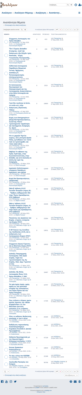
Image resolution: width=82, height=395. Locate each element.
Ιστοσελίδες (15, 322)
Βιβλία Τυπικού (20, 200)
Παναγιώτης (15, 42)
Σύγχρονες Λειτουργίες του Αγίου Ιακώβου (19, 40)
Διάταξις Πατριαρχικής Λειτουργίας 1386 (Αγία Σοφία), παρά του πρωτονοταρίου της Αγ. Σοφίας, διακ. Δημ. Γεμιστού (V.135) (20, 259)
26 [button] (75, 30)
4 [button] (67, 30)
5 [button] (70, 30)
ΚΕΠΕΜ (14, 320)
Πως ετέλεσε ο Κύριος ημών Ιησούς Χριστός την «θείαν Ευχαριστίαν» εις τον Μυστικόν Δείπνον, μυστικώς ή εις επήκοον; (20, 304)
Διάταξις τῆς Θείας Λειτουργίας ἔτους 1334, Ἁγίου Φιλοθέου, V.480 (18, 274)
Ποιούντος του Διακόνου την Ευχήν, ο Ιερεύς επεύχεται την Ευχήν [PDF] (20, 220)
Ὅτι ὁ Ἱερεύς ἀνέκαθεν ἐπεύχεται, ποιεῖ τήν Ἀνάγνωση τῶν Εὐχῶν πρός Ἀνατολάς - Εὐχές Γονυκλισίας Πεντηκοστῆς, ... (20, 53)
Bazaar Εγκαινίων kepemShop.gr (16, 348)
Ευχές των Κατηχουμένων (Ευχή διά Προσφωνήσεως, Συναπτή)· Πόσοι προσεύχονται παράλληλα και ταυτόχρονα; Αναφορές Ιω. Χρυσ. (20, 123)
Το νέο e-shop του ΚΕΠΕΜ (19, 356)
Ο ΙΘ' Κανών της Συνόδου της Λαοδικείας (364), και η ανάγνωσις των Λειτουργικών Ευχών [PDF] (19, 233)
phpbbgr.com (48, 390)
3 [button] (65, 30)
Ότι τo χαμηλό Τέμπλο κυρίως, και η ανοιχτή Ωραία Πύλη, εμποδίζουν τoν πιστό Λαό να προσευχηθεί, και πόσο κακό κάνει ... (20, 140)
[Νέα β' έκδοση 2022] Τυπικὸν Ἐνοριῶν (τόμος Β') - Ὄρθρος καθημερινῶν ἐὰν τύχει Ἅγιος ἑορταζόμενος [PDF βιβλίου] (20, 192)
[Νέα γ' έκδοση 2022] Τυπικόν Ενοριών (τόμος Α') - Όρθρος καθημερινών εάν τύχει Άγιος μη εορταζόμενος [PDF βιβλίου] (20, 207)
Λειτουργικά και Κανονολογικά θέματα (17, 44)
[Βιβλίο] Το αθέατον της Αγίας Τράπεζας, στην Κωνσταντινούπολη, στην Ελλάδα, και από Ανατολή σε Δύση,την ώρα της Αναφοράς (20, 157)
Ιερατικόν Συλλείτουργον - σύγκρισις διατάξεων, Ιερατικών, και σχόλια (19, 170)
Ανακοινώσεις (15, 334)
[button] (56, 29)
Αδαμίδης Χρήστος (17, 365)
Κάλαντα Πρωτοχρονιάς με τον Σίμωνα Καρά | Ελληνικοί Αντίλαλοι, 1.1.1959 (20, 339)
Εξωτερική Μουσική (17, 344)
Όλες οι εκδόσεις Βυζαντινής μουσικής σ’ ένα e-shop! (20, 317)
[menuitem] (76, 5)
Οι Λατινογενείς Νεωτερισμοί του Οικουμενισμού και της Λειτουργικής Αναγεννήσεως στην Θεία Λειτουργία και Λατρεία (20, 90)
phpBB (37, 387)
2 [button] (62, 30)
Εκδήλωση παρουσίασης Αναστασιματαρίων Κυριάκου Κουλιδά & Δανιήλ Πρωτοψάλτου (20, 328)
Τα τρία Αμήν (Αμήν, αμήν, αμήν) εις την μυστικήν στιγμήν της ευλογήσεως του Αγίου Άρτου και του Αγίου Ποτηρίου (19, 288)
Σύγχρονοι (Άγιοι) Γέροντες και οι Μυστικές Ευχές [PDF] (20, 245)
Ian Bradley (45, 386)
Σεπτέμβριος (23, 367)
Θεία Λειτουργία (20, 165)
